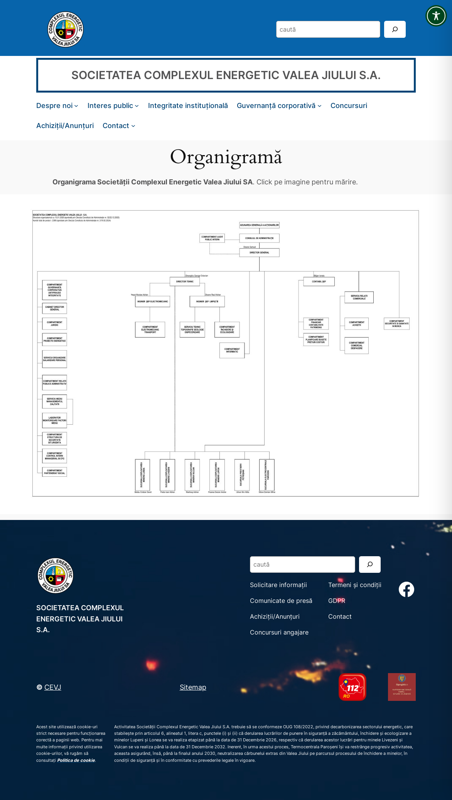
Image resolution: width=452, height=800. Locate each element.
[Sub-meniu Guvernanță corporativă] (319, 105)
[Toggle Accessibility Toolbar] (436, 16)
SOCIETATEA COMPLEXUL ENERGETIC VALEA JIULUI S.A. (226, 75)
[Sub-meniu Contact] (133, 125)
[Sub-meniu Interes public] (137, 105)
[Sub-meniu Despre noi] (76, 105)
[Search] (395, 29)
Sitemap (193, 687)
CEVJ (52, 687)
